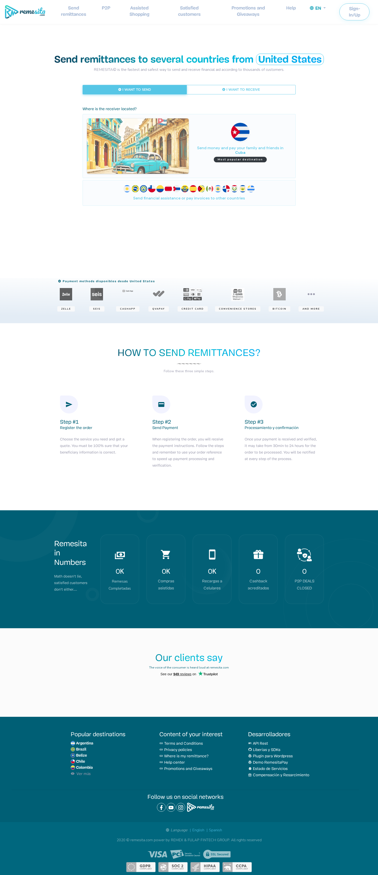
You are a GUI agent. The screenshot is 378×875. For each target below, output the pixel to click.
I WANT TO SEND (134, 89)
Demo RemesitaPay (268, 763)
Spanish (215, 830)
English (198, 830)
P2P (106, 7)
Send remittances (73, 11)
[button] (318, 8)
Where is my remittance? (184, 756)
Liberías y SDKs (264, 750)
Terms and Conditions (181, 744)
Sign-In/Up (354, 11)
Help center (172, 763)
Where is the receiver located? (110, 109)
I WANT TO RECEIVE (241, 89)
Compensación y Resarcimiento (278, 775)
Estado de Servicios (268, 769)
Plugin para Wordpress (270, 756)
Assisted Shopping (139, 11)
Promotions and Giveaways (248, 11)
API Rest (258, 744)
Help (291, 7)
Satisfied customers (189, 11)
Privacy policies (175, 750)
